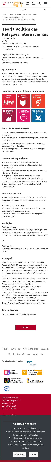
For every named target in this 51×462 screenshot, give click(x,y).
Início (4, 15)
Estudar (33, 10)
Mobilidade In (33, 15)
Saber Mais (19, 454)
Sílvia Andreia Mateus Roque (15, 314)
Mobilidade (21, 15)
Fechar (33, 454)
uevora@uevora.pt (9, 406)
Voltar (25, 327)
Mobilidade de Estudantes (14, 17)
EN (21, 3)
